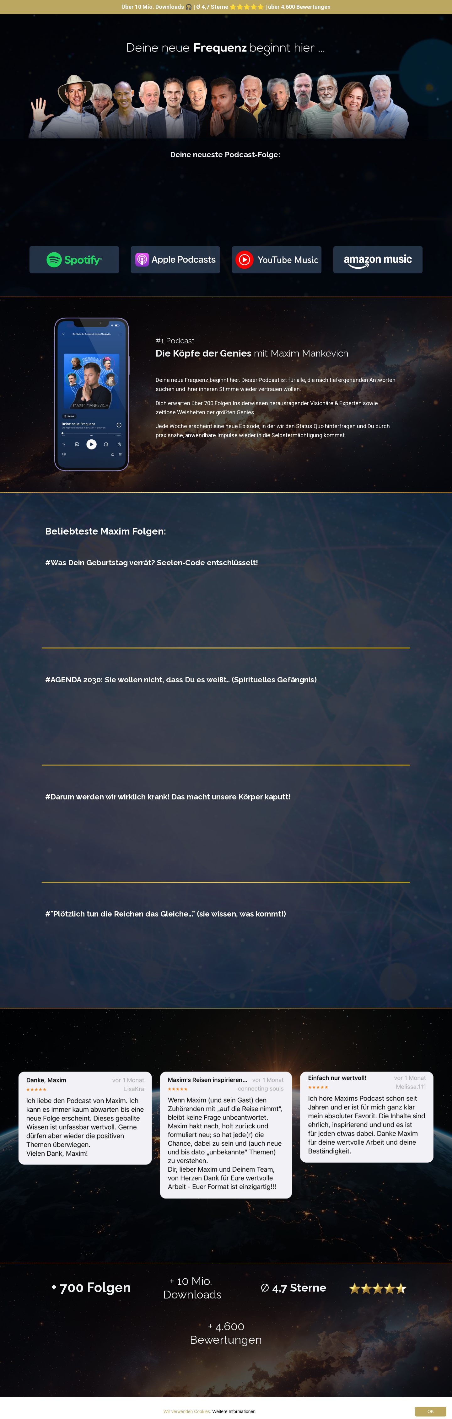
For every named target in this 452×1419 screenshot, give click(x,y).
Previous (17, 1136)
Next (435, 1136)
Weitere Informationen (234, 1411)
